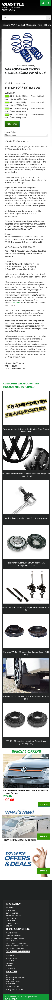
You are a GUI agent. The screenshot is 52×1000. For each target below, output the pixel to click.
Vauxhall (20, 25)
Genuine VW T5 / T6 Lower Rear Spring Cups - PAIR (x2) (26, 653)
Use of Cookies (12, 941)
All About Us (10, 908)
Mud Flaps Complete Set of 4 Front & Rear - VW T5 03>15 (26, 697)
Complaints (10, 968)
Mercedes (31, 25)
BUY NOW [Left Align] (12, 124)
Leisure (6, 25)
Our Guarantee (12, 913)
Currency (10, 961)
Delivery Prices (11, 956)
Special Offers (26, 751)
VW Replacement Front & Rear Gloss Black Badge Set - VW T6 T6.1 (26, 475)
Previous (5, 781)
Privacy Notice (12, 933)
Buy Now (44, 804)
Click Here (15, 302)
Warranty (10, 963)
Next (47, 781)
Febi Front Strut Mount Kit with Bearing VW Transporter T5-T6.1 (26, 564)
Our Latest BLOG (12, 923)
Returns (9, 966)
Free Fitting (10, 910)
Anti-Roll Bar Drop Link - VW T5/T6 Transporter (26, 518)
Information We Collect (15, 938)
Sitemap (9, 926)
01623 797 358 (8, 10)
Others (47, 25)
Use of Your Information (16, 943)
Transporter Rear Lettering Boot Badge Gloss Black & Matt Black (26, 430)
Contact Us (10, 921)
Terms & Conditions (13, 936)
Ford (40, 25)
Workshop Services (13, 916)
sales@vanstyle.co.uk (14, 990)
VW (13, 25)
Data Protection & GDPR (15, 948)
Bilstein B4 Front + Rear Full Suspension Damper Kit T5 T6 (26, 608)
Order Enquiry (11, 918)
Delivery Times (11, 958)
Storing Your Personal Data (17, 946)
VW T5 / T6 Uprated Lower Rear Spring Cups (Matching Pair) (26, 742)
